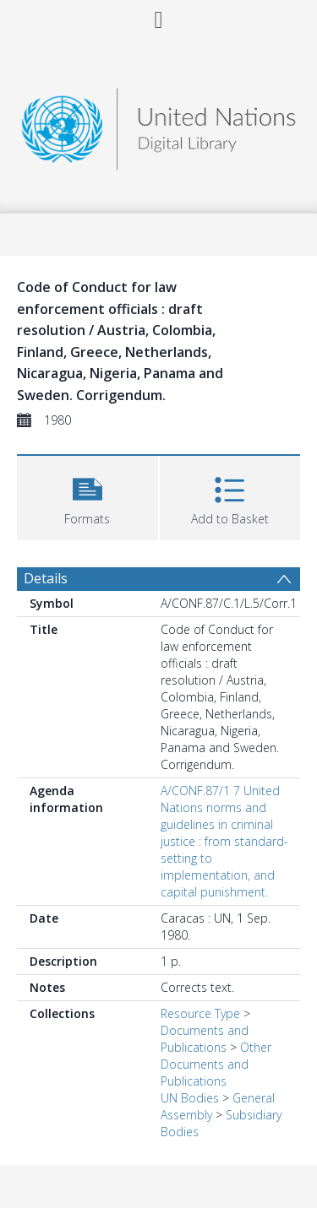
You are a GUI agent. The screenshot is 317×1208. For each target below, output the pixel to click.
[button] (87, 496)
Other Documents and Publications (216, 1064)
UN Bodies (190, 1098)
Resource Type (200, 1013)
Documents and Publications (205, 1038)
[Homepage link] (159, 124)
